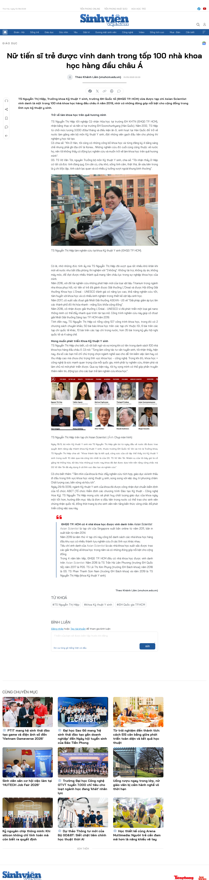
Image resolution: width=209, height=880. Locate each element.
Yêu (75, 32)
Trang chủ (5, 32)
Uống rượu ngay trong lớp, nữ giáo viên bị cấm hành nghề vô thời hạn (136, 785)
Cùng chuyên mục (20, 692)
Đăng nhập (57, 628)
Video (141, 32)
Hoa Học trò (138, 8)
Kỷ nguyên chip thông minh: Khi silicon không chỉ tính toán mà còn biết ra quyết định (26, 835)
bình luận (119, 91)
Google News (203, 43)
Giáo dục (49, 32)
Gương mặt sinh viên (105, 32)
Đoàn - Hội (19, 32)
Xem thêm (203, 32)
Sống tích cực (157, 32)
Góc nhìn (63, 32)
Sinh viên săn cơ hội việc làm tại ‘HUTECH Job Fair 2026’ (27, 783)
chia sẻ (90, 91)
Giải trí (86, 32)
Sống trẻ (34, 32)
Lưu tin (6, 118)
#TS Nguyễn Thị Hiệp (65, 604)
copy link (104, 91)
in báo (112, 91)
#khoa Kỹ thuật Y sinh (98, 604)
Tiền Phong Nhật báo (115, 8)
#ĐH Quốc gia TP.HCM (131, 604)
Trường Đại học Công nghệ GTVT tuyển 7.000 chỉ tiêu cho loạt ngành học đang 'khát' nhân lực (82, 787)
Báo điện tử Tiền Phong (104, 20)
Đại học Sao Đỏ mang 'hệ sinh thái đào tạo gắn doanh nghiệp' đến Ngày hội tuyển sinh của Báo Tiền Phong (82, 736)
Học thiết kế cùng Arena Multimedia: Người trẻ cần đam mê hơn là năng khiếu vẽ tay (137, 835)
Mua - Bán (175, 32)
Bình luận (6, 127)
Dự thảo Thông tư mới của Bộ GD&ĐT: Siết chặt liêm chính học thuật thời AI (82, 835)
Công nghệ (127, 32)
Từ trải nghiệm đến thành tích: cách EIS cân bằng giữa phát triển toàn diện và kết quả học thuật (136, 736)
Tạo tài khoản (78, 628)
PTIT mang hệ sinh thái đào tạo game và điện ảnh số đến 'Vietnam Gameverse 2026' (26, 734)
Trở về (6, 136)
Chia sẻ (6, 109)
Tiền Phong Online (90, 8)
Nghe (6, 101)
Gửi (147, 646)
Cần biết (190, 32)
